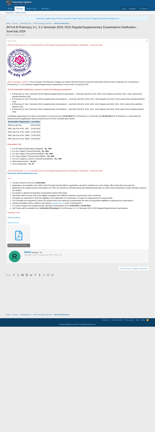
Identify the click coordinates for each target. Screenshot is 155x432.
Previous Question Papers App (68, 18)
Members (45, 9)
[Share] (146, 74)
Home (10, 9)
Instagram (95, 18)
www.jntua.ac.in (58, 237)
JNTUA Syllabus (13, 251)
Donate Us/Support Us (110, 18)
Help (137, 424)
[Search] (143, 8)
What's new (31, 9)
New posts (9, 13)
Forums (19, 9)
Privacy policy (129, 424)
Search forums (20, 13)
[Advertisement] (77, 54)
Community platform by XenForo (77, 428)
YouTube (86, 18)
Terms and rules (117, 424)
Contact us (106, 424)
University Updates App (45, 18)
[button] (38, 8)
